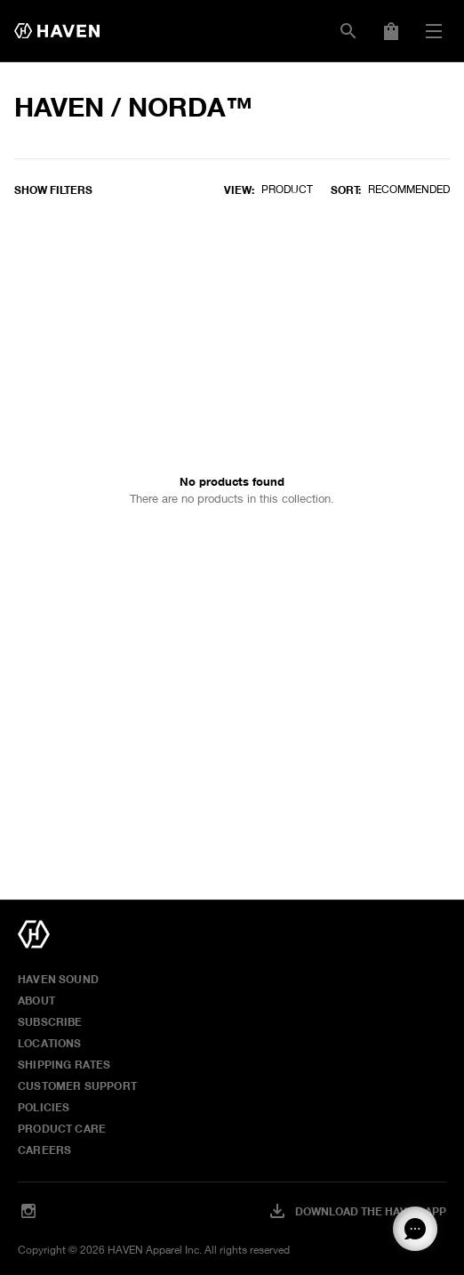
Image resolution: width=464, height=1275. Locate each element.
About (36, 1000)
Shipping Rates (64, 1064)
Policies (43, 1107)
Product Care (62, 1128)
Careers (44, 1149)
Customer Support (77, 1085)
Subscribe (50, 1021)
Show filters (53, 189)
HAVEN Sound (58, 979)
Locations (50, 1043)
